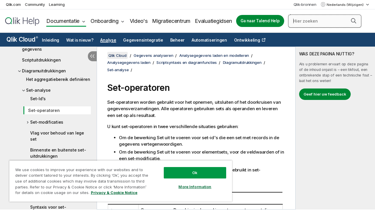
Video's (139, 21)
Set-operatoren (44, 110)
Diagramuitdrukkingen (44, 70)
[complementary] (335, 128)
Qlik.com (13, 4)
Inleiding (50, 40)
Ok (190, 168)
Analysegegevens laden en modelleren (214, 55)
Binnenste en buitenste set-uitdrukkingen (58, 153)
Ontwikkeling (247, 40)
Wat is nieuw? (79, 40)
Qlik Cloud (22, 39)
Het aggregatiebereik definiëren (58, 79)
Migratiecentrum (171, 21)
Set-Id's (38, 98)
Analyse (108, 40)
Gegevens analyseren (153, 55)
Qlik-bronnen (305, 4)
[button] (353, 21)
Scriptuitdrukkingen (41, 59)
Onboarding (105, 21)
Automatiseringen (209, 40)
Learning (56, 4)
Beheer (177, 40)
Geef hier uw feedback (325, 94)
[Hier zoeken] (325, 21)
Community (35, 4)
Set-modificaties (46, 122)
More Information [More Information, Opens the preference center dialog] (190, 182)
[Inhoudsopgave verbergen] (92, 56)
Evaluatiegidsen (213, 21)
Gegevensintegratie (143, 40)
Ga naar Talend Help (260, 20)
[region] (118, 179)
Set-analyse (38, 90)
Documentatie (62, 21)
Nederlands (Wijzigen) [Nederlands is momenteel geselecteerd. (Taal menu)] (345, 5)
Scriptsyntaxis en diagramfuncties (186, 62)
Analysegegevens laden (129, 62)
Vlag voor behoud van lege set (57, 136)
